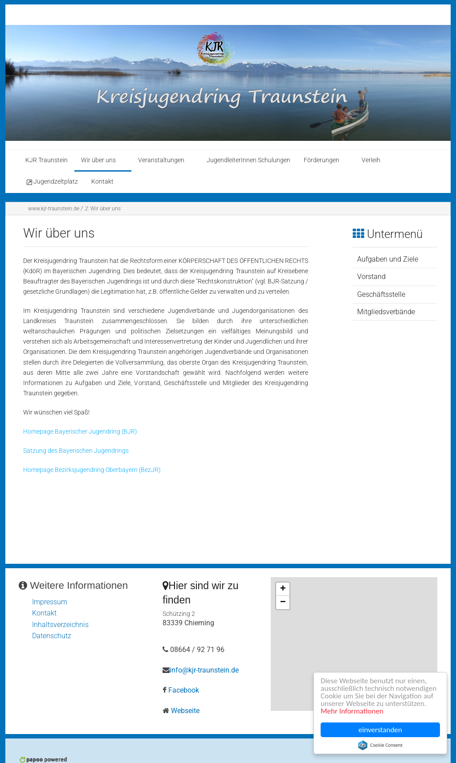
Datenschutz (51, 636)
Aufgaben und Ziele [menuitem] (387, 259)
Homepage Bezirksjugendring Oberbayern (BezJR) (92, 470)
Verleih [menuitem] (371, 160)
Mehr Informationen (352, 711)
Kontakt (44, 613)
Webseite (185, 710)
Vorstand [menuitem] (371, 276)
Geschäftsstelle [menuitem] (381, 294)
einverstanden (380, 729)
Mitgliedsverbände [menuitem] (386, 312)
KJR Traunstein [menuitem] (46, 160)
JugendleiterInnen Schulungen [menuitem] (248, 160)
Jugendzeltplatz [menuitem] (51, 182)
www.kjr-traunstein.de (53, 208)
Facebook (183, 690)
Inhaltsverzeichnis (60, 624)
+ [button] (283, 589)
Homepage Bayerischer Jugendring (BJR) (80, 431)
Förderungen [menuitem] (321, 160)
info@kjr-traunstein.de (204, 670)
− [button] (283, 602)
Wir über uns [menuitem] (98, 160)
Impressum (49, 602)
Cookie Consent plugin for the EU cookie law (380, 745)
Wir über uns (103, 208)
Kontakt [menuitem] (102, 181)
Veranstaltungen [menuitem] (161, 160)
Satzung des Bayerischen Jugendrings (76, 451)
